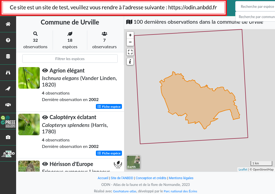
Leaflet (243, 169)
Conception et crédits (151, 178)
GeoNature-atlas (123, 191)
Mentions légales (183, 178)
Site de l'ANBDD (121, 178)
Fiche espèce (109, 106)
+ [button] (130, 35)
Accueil (100, 178)
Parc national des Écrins (181, 191)
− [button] (130, 42)
